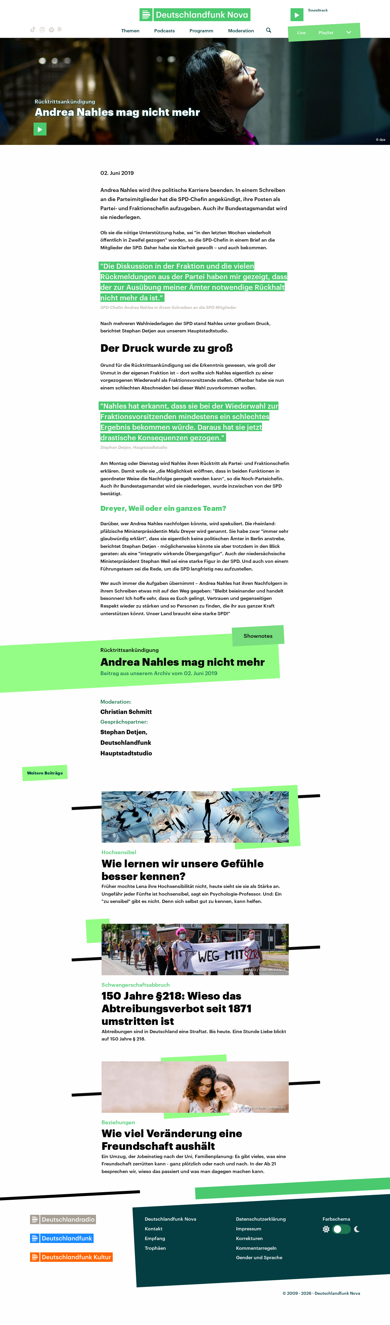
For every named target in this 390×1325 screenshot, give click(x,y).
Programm (201, 30)
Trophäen (155, 1248)
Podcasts (164, 30)
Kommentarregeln (256, 1248)
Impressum (248, 1228)
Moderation (241, 30)
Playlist (326, 32)
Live (301, 32)
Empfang (155, 1238)
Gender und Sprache (259, 1257)
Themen (130, 30)
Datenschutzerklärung (261, 1219)
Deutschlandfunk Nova (170, 1219)
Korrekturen (249, 1238)
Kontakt (153, 1228)
